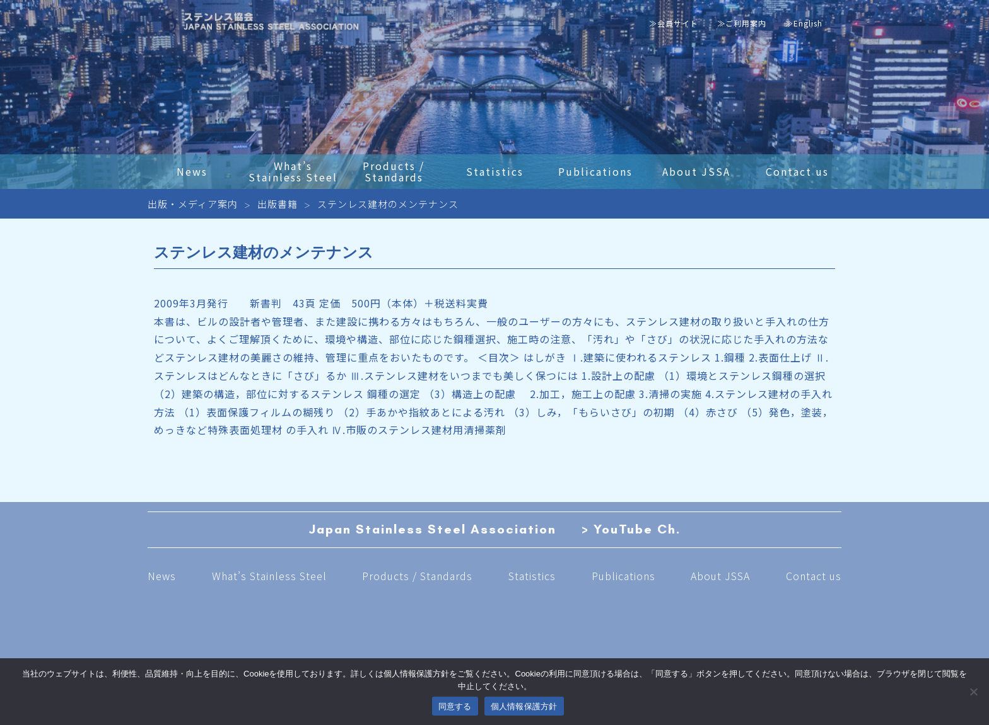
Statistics (532, 575)
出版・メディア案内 (193, 203)
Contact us (813, 575)
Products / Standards (417, 575)
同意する (455, 706)
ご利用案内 (745, 23)
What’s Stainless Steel (269, 575)
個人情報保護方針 (524, 706)
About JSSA (720, 575)
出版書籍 (277, 203)
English (807, 23)
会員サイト (677, 23)
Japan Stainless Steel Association (432, 529)
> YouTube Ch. (631, 529)
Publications (623, 575)
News (162, 575)
